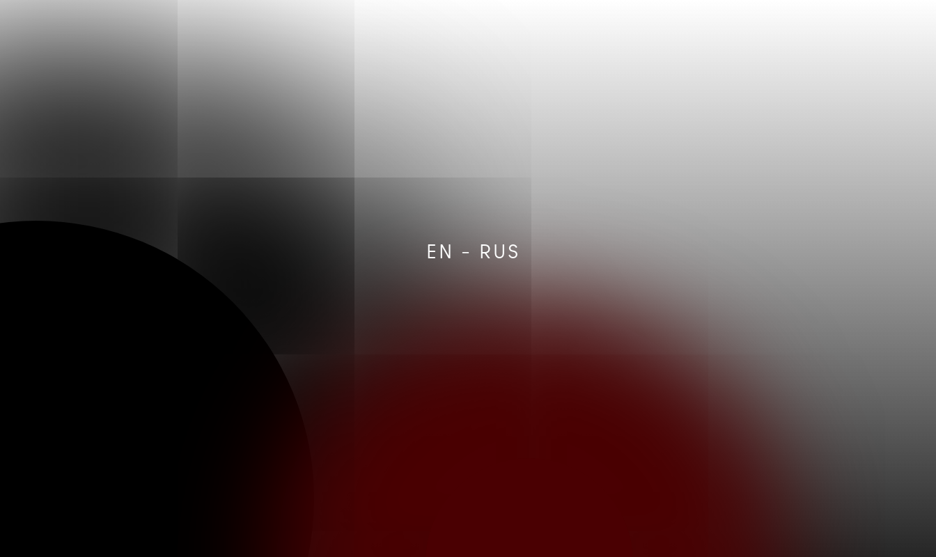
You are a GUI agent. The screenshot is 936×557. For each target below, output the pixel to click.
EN (440, 251)
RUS (499, 251)
